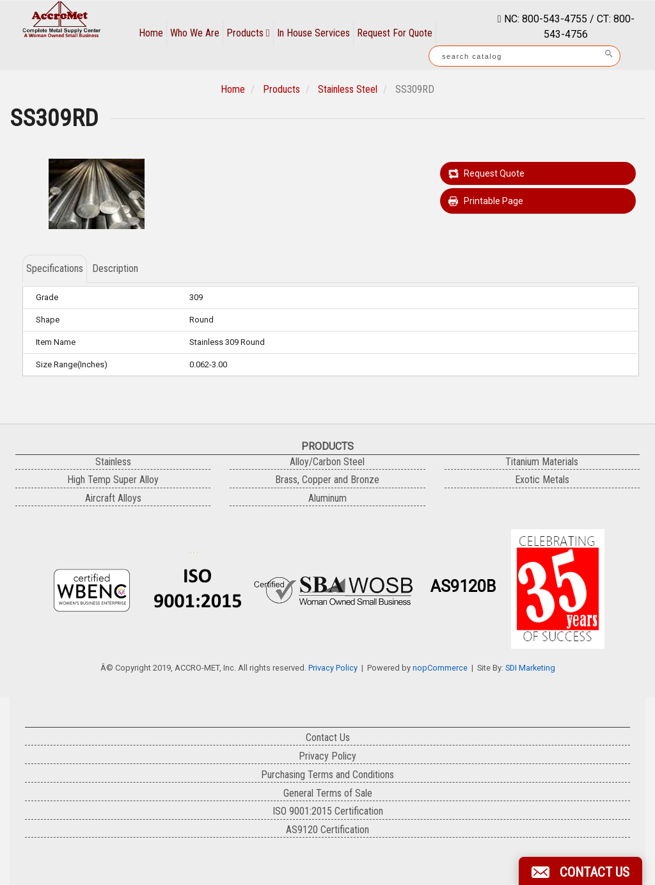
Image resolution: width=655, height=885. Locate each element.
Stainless (113, 462)
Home (151, 33)
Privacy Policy (333, 668)
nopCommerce (440, 668)
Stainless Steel (347, 89)
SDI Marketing (530, 668)
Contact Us (328, 737)
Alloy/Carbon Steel (327, 462)
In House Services (313, 33)
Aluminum (327, 498)
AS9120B (463, 586)
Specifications (54, 268)
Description (115, 268)
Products (248, 33)
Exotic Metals (542, 480)
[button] (580, 871)
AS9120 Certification (327, 830)
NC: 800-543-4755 (544, 19)
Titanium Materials (541, 462)
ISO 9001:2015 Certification (327, 811)
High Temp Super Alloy (113, 480)
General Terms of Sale (327, 793)
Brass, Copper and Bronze (327, 480)
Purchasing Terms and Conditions (327, 775)
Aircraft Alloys (113, 498)
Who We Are (194, 33)
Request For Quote (394, 33)
